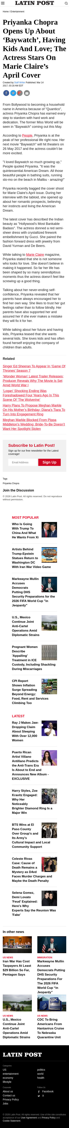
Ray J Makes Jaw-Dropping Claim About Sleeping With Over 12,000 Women (25, 731)
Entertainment (17, 11)
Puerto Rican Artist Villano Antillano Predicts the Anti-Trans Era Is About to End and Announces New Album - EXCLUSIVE (30, 765)
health (40, 1077)
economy (8, 1077)
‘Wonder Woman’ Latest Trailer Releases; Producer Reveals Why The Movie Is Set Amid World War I (33, 381)
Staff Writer (20, 82)
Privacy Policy (11, 1099)
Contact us (9, 1095)
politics (41, 1069)
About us (8, 1091)
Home (6, 11)
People (27, 135)
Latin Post (34, 3)
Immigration (44, 957)
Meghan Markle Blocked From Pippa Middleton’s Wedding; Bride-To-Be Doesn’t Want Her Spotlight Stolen (34, 424)
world (40, 1073)
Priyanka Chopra (11, 483)
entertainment (11, 1073)
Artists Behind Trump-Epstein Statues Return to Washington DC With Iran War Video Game (31, 558)
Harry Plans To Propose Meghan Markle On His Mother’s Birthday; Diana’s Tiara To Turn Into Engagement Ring (34, 410)
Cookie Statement (11, 1121)
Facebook (48, 1091)
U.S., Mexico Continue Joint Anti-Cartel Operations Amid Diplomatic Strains (25, 626)
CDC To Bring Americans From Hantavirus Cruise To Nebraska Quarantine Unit (50, 1028)
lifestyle (7, 1081)
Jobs (5, 1103)
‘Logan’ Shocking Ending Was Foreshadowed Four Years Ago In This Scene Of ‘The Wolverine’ (31, 395)
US (4, 1069)
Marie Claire (35, 254)
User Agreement (29, 1117)
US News (8, 957)
